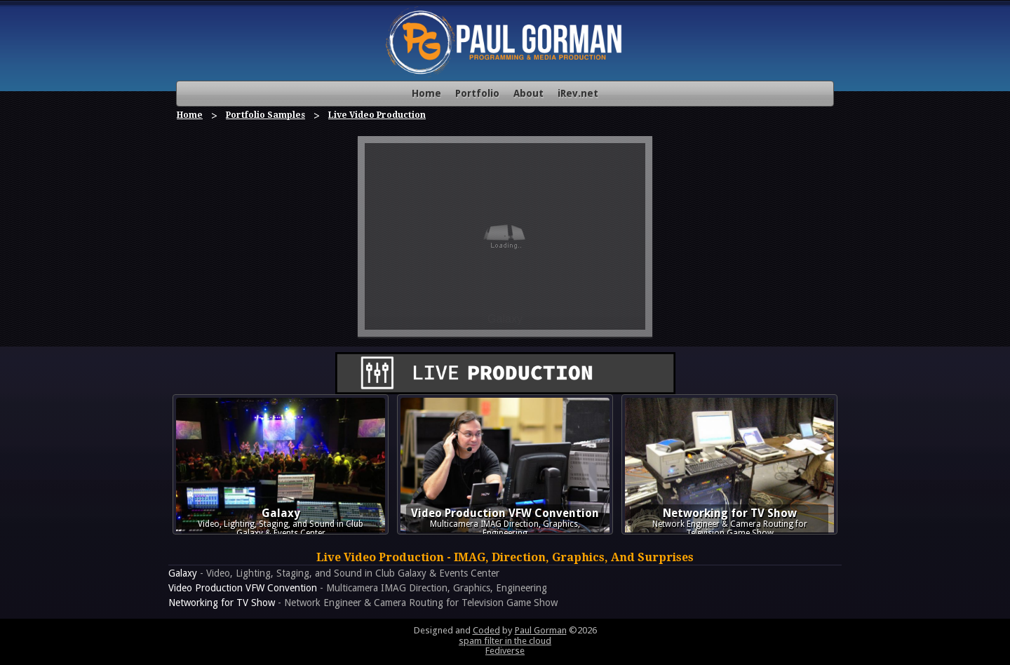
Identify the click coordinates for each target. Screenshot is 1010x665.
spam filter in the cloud (505, 641)
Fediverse (505, 650)
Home (426, 93)
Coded (486, 630)
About (528, 93)
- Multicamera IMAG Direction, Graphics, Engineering (357, 587)
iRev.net (578, 93)
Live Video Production (377, 115)
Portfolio (477, 93)
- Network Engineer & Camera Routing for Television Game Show (363, 602)
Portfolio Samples (265, 115)
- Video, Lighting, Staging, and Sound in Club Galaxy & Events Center (333, 573)
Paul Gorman (541, 630)
